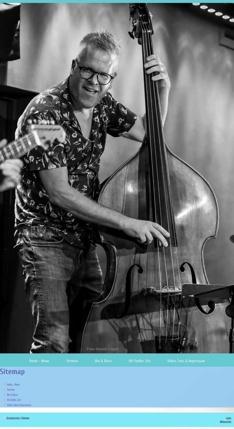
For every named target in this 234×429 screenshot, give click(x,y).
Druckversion (11, 418)
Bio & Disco (12, 394)
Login (228, 418)
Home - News (13, 384)
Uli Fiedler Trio (14, 399)
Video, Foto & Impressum (19, 404)
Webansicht (225, 421)
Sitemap (25, 418)
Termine (11, 389)
